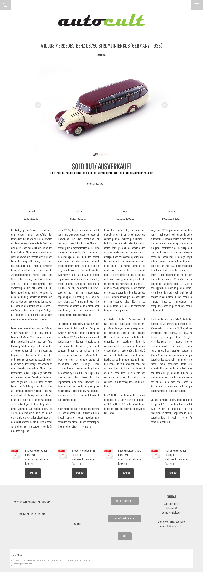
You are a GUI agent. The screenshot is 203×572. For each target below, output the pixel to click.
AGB (124, 536)
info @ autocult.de (173, 526)
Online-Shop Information (124, 518)
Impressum (16, 560)
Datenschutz (57, 560)
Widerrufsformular (124, 500)
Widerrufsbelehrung (39, 560)
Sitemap (87, 560)
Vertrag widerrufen (22, 564)
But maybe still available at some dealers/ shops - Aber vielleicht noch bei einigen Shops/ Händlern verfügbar (101, 172)
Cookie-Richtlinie (73, 560)
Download (32, 473)
